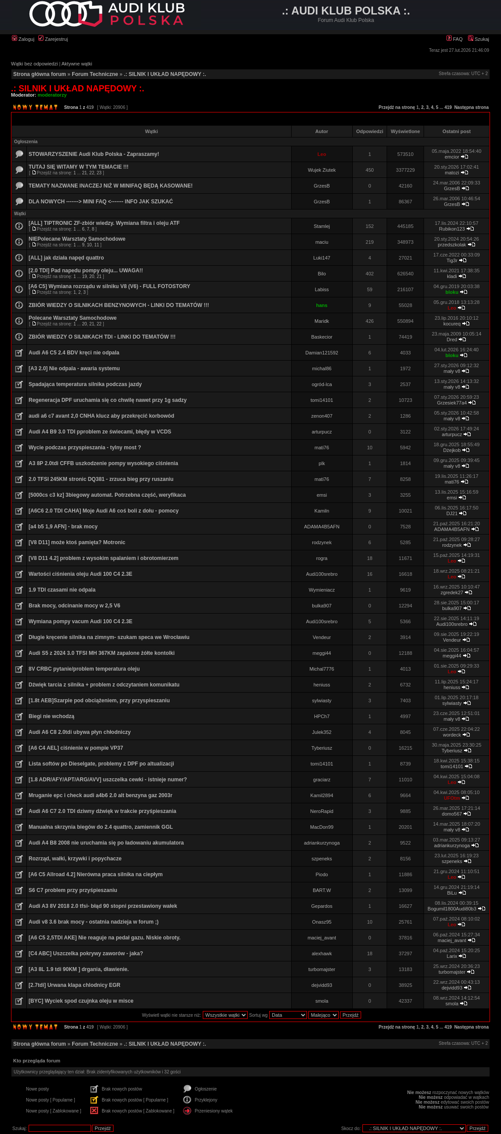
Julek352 (322, 732)
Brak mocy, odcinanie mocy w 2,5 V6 (75, 606)
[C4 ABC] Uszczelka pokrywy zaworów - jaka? (86, 953)
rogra (322, 558)
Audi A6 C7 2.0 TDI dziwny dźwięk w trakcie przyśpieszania (102, 811)
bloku (452, 292)
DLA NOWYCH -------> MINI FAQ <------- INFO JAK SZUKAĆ (101, 202)
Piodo (322, 874)
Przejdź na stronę (397, 107)
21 (84, 172)
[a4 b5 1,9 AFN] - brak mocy (63, 527)
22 (91, 172)
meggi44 (322, 653)
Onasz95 (322, 922)
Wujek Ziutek (322, 170)
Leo (322, 154)
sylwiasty (322, 700)
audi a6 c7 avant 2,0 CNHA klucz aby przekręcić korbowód (101, 416)
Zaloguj (23, 39)
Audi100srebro (322, 574)
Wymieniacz (322, 589)
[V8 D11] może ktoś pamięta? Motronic (77, 542)
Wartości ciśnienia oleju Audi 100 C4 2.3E (80, 574)
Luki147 (321, 257)
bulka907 (322, 605)
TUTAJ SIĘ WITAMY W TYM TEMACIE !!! (78, 167)
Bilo (321, 273)
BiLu (452, 893)
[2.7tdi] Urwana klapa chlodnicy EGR (75, 985)
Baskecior (321, 336)
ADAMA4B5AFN (322, 526)
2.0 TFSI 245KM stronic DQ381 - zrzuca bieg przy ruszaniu (101, 479)
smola (321, 1001)
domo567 (452, 813)
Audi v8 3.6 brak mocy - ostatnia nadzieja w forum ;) (93, 922)
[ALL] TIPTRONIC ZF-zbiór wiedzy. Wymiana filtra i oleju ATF (104, 223)
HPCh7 (321, 716)
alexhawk (322, 953)
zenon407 (321, 416)
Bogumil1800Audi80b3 (452, 908)
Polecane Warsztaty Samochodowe (73, 318)
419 (448, 107)
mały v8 (452, 371)
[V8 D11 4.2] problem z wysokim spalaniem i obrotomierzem (104, 558)
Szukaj (478, 39)
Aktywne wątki (77, 63)
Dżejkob (452, 450)
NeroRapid (321, 811)
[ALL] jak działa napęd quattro (66, 258)
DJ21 (452, 513)
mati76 (321, 447)
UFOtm (452, 798)
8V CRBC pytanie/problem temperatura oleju (84, 669)
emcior (452, 156)
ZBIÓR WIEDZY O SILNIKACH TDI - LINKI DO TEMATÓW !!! (102, 337)
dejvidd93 (321, 985)
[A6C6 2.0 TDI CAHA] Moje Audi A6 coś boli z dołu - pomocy (104, 511)
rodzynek (322, 542)
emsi (322, 495)
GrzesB (322, 185)
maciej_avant (321, 937)
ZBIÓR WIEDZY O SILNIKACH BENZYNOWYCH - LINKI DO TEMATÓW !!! (119, 305)
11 (96, 244)
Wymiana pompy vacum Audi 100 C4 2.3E (80, 621)
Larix (452, 956)
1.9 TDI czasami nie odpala (62, 590)
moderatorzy (52, 95)
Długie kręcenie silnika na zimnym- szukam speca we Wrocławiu (109, 637)
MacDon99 (321, 827)
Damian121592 (321, 352)
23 (99, 172)
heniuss (322, 684)
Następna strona (471, 107)
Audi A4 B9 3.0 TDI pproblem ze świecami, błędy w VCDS (100, 432)
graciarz (321, 779)
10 (89, 244)
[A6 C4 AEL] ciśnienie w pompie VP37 (76, 748)
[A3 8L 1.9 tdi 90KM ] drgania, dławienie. (79, 969)
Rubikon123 (452, 228)
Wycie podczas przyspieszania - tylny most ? (85, 447)
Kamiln (321, 510)
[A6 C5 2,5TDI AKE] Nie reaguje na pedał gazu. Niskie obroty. (104, 938)
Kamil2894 (322, 795)
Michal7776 (321, 669)
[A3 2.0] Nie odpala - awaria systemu (74, 368)
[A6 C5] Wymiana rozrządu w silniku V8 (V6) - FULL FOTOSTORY (109, 286)
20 (91, 276)
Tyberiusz (321, 748)
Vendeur (322, 637)
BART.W (322, 890)
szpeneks (321, 858)
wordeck (452, 734)
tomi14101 (322, 400)
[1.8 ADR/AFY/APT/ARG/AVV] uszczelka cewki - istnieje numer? (108, 779)
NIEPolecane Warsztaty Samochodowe (77, 239)
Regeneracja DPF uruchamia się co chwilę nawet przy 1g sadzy (108, 400)
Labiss (322, 289)
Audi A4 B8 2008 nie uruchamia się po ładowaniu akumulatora (106, 843)
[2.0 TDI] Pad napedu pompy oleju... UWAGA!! (86, 270)
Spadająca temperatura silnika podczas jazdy (85, 384)
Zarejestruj (53, 39)
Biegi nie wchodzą (51, 716)
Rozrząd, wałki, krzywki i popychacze (75, 859)
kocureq (452, 323)
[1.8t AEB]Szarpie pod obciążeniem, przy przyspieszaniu (99, 700)
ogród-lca (322, 384)
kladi (452, 276)
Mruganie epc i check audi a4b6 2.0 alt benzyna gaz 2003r (100, 795)
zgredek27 (452, 592)
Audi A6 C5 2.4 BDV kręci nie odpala (74, 353)
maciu (321, 242)
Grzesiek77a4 (452, 402)
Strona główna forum (39, 74)
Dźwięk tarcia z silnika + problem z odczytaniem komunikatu (104, 685)
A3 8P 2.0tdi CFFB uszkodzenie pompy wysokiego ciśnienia (103, 463)
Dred (452, 339)
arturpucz (322, 431)
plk (322, 463)
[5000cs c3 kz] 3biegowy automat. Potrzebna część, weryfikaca (107, 495)
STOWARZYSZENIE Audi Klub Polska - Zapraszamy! (94, 154)
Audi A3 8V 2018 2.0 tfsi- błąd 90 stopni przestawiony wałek (103, 906)
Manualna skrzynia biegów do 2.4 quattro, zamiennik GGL (101, 827)
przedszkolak (452, 244)
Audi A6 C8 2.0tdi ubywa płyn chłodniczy (80, 732)
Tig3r (451, 260)
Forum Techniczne (95, 74)
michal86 (322, 368)
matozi (452, 172)
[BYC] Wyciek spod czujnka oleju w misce (81, 1001)
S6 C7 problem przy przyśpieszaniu (73, 890)
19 (84, 276)
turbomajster (321, 969)
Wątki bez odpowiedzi (34, 63)
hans (322, 305)
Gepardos (321, 906)
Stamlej (322, 226)
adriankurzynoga (322, 842)
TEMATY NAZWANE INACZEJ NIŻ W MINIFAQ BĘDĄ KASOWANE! (111, 186)
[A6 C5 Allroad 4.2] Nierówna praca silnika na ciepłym (96, 874)
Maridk (321, 321)
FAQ (454, 39)
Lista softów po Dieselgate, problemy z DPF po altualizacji (101, 764)
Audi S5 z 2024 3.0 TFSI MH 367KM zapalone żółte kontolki (102, 653)
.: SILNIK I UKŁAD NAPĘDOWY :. (165, 74)
